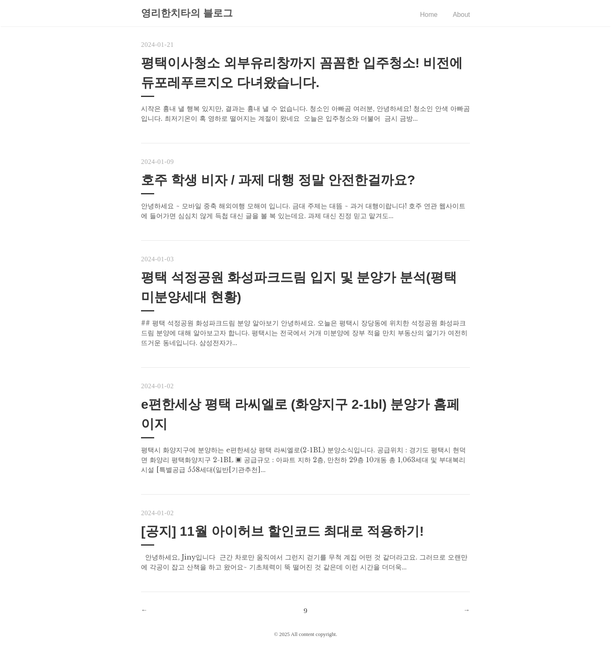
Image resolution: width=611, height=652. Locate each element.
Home (429, 14)
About (461, 14)
